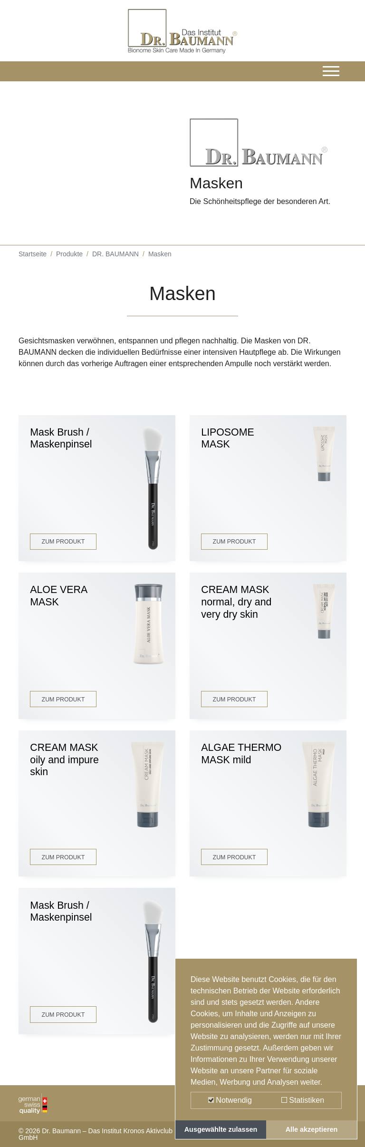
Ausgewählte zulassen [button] (221, 1129)
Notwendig (230, 1100)
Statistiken (302, 1100)
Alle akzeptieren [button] (312, 1129)
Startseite (33, 255)
